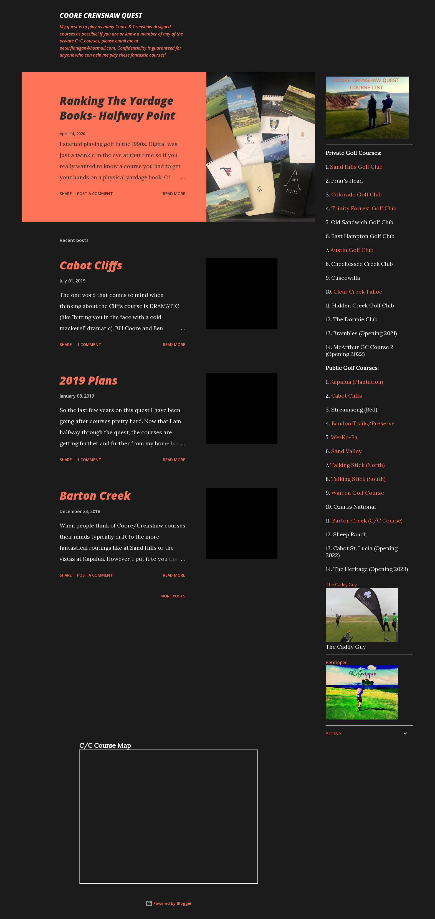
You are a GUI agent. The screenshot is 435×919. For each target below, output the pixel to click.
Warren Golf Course (357, 492)
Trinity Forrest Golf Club (364, 208)
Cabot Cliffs (91, 265)
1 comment (89, 344)
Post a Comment (95, 193)
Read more (174, 193)
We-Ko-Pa (344, 437)
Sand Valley (346, 451)
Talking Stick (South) (358, 478)
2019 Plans (89, 380)
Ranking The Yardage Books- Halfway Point (117, 108)
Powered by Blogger (169, 903)
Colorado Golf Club (356, 194)
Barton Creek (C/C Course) (367, 520)
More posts (172, 596)
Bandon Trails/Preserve (363, 423)
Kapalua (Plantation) (356, 381)
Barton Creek (95, 495)
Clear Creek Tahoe (357, 291)
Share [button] (66, 193)
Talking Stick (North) (357, 464)
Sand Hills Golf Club (356, 166)
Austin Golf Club (351, 249)
